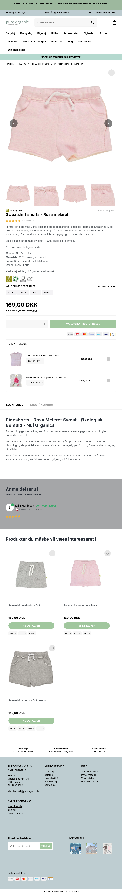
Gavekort (56, 41)
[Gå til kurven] (112, 22)
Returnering (50, 781)
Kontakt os (50, 785)
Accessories (71, 33)
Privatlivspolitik (89, 774)
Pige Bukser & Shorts (39, 64)
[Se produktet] (16, 359)
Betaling (48, 774)
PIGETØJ (22, 64)
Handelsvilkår (51, 778)
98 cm (68, 633)
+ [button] (44, 323)
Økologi (12, 809)
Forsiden (10, 64)
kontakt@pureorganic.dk (26, 791)
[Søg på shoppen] (93, 22)
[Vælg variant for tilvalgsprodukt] (35, 361)
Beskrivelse (15, 405)
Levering (49, 771)
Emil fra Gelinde (72, 891)
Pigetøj (41, 33)
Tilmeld (45, 846)
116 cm (32, 633)
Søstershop (85, 41)
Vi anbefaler (87, 778)
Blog (70, 41)
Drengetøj (26, 33)
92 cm (12, 728)
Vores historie (15, 806)
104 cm (13, 633)
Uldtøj (54, 33)
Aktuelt (104, 33)
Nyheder (89, 33)
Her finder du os (89, 781)
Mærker (13, 41)
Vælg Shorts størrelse (83, 323)
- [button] (9, 323)
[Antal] (27, 324)
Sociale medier (15, 813)
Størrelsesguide (106, 286)
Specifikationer (41, 405)
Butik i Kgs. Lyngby (34, 41)
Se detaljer (31, 625)
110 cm (23, 633)
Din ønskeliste (16, 49)
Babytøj (10, 33)
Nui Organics (16, 210)
